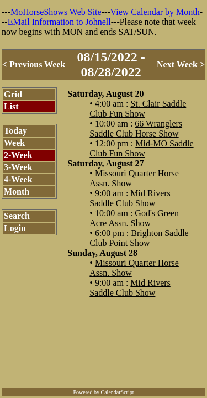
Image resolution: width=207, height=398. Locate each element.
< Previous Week (33, 64)
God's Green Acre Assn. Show (134, 218)
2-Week (18, 155)
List (11, 106)
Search (17, 216)
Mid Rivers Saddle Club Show (130, 198)
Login (15, 228)
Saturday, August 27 (105, 163)
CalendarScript (117, 392)
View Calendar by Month (155, 12)
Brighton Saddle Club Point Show (138, 238)
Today (15, 130)
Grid (13, 94)
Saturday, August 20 (105, 93)
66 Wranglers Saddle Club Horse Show (135, 128)
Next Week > (181, 64)
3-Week (18, 167)
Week (14, 143)
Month (16, 191)
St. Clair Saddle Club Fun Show (137, 108)
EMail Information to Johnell (59, 22)
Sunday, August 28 (102, 253)
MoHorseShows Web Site (56, 12)
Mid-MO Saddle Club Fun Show (141, 148)
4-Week (18, 179)
